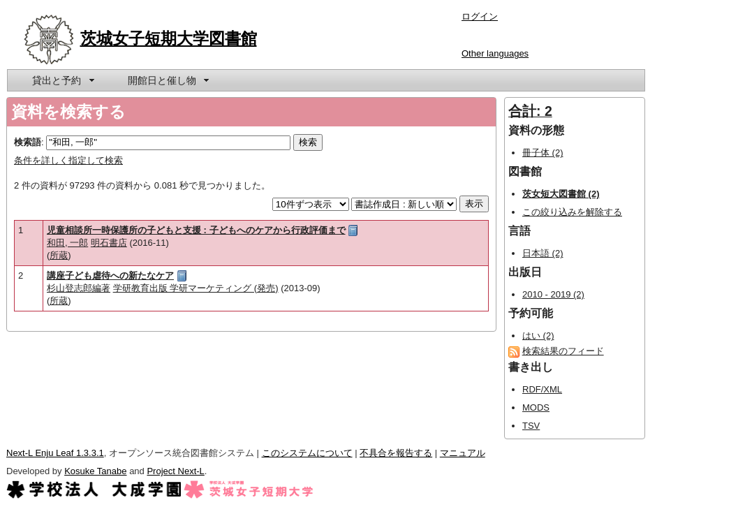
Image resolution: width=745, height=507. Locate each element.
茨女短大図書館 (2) (561, 194)
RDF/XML (542, 389)
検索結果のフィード (563, 351)
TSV (531, 425)
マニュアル (462, 453)
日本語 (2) (542, 253)
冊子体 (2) (542, 152)
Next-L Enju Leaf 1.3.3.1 (55, 453)
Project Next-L (175, 471)
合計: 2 (530, 111)
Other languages (495, 53)
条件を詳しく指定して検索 (68, 160)
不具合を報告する (396, 453)
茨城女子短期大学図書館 (168, 38)
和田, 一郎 (67, 242)
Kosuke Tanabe (95, 471)
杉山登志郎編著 (78, 288)
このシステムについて (307, 453)
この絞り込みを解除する (572, 212)
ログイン (480, 16)
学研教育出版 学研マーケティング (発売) (196, 288)
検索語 (27, 142)
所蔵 (59, 255)
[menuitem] (62, 80)
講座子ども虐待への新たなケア (110, 275)
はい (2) (538, 335)
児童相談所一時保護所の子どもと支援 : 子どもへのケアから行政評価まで (196, 230)
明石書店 (109, 242)
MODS (535, 407)
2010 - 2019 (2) (553, 294)
